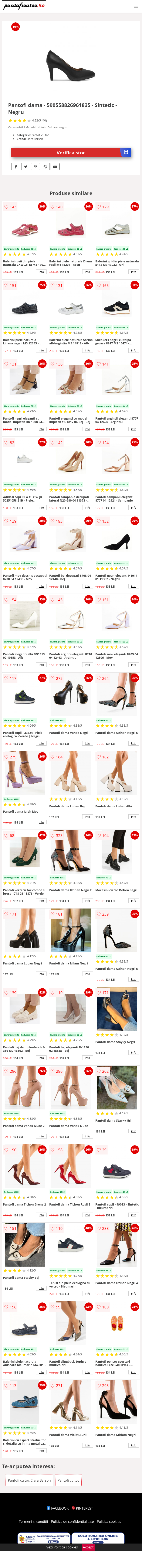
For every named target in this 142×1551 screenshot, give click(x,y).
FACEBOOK (58, 1508)
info (41, 272)
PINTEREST (82, 1508)
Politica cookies (109, 1521)
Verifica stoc (94, 152)
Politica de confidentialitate (72, 1521)
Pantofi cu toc (68, 1480)
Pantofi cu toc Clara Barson (29, 1480)
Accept (88, 1547)
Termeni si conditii (33, 1521)
